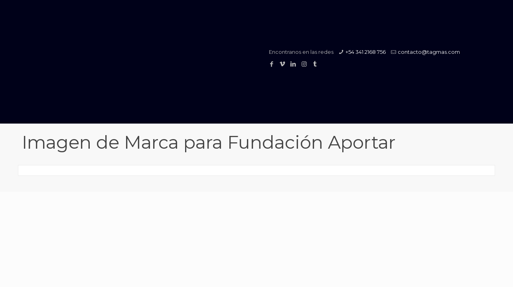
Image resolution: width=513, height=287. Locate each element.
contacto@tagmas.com (429, 52)
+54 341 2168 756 (365, 52)
